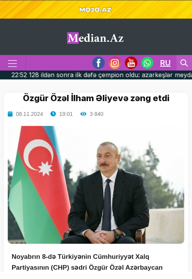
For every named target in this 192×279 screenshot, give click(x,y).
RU (165, 62)
